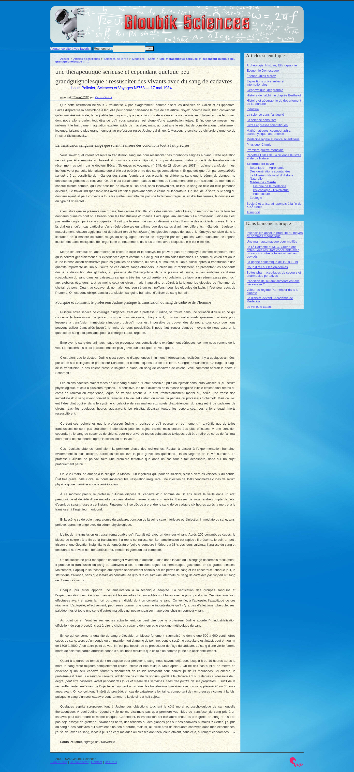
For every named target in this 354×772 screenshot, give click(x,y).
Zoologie (256, 198)
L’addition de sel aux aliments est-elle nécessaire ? (273, 282)
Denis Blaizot (103, 97)
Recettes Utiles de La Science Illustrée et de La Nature (274, 156)
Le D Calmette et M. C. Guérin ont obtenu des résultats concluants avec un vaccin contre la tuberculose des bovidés (273, 251)
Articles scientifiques (86, 58)
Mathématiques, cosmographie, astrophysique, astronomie (269, 132)
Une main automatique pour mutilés (272, 241)
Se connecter (79, 762)
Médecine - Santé (144, 58)
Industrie (253, 109)
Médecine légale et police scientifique (273, 139)
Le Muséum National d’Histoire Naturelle (271, 176)
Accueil (65, 58)
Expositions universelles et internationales (265, 82)
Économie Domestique (263, 70)
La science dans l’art (261, 120)
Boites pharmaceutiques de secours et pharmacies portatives (274, 274)
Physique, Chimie (259, 144)
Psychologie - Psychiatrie (271, 190)
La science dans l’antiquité (265, 114)
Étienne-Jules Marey (261, 76)
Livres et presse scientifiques (267, 125)
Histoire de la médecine (269, 186)
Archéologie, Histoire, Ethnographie (272, 65)
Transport (253, 212)
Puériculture (261, 194)
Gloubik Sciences (214, 19)
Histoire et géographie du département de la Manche (274, 102)
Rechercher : (103, 48)
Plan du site (58, 762)
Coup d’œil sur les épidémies (267, 267)
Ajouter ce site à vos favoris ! (70, 48)
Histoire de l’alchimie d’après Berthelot (274, 95)
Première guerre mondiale (265, 150)
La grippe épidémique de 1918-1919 (272, 262)
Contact (96, 762)
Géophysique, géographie (265, 90)
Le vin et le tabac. (259, 307)
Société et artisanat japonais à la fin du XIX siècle (274, 205)
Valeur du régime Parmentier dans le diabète (272, 291)
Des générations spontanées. (270, 171)
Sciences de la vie (116, 58)
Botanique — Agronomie (267, 168)
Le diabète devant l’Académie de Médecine (270, 299)
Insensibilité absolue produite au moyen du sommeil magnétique (275, 234)
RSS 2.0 (111, 762)
